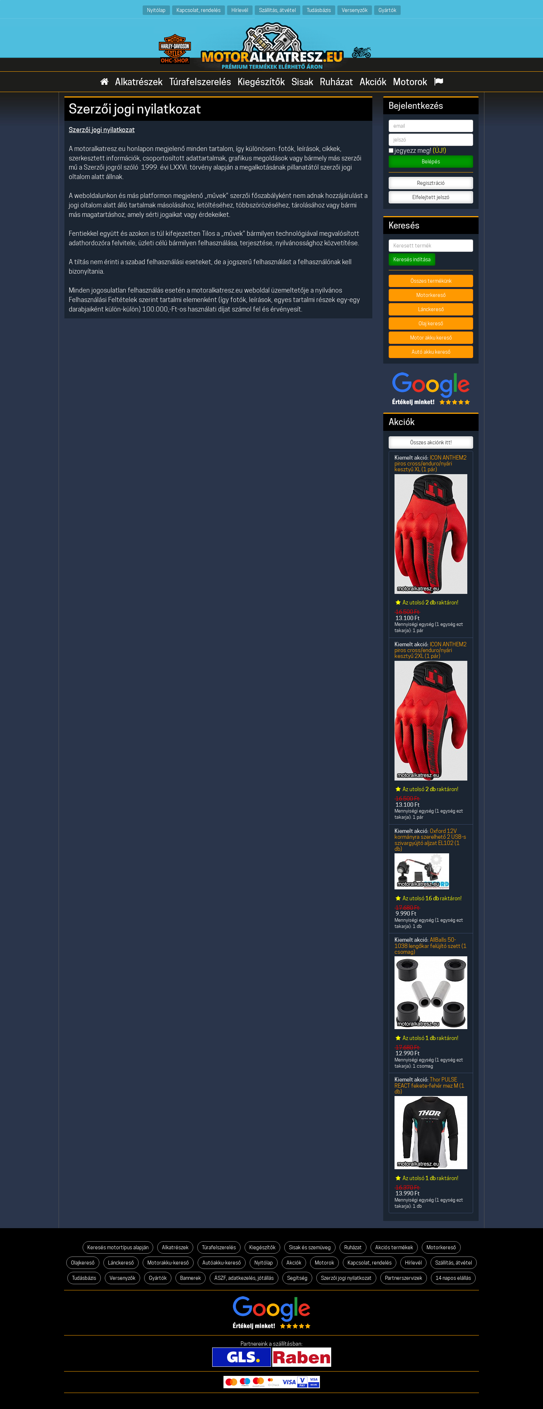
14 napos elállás (453, 1278)
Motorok (410, 81)
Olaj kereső (431, 323)
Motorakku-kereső (168, 1263)
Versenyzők (355, 10)
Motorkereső (431, 295)
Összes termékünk (431, 281)
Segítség (297, 1278)
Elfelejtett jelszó (430, 197)
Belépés (431, 161)
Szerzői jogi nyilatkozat (346, 1278)
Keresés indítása (412, 259)
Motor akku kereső (431, 338)
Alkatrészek (139, 81)
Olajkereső (83, 1263)
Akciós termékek (394, 1247)
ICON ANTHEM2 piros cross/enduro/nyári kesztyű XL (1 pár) (431, 464)
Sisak (302, 81)
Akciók (373, 81)
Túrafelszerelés (200, 81)
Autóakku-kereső (221, 1263)
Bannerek (190, 1278)
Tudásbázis (319, 10)
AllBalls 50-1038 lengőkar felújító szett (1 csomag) (431, 946)
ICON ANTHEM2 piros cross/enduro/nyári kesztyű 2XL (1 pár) (431, 650)
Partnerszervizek (403, 1278)
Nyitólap (156, 10)
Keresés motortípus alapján (117, 1247)
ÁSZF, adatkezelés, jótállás (244, 1278)
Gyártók (387, 10)
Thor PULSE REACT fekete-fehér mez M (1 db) (429, 1085)
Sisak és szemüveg (310, 1247)
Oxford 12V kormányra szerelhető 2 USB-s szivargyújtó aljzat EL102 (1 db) (430, 840)
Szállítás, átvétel (277, 10)
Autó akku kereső (431, 352)
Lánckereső (431, 309)
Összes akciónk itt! (431, 442)
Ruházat (336, 81)
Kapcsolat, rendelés (199, 10)
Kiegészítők (261, 81)
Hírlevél (239, 10)
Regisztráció (431, 183)
